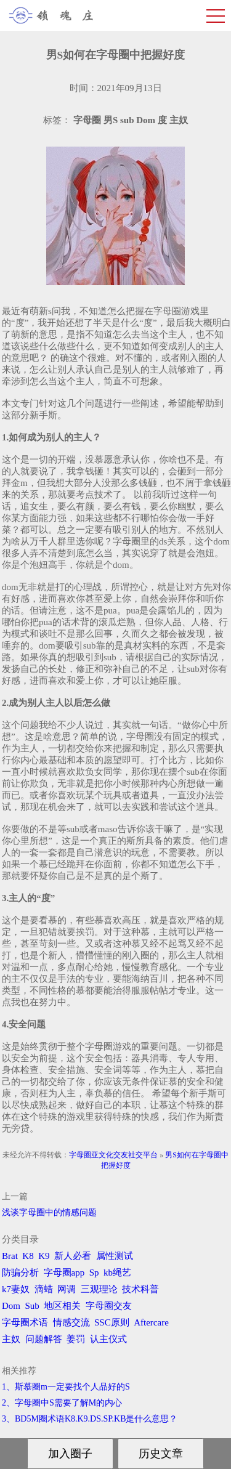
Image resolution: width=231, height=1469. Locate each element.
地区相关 (62, 1306)
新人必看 (72, 1256)
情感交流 (71, 1322)
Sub (32, 1306)
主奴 (11, 1339)
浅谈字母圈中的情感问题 (49, 1212)
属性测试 (114, 1256)
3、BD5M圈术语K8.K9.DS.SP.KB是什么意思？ (89, 1418)
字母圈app (64, 1272)
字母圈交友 (109, 1306)
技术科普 (140, 1289)
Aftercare (151, 1322)
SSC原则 (111, 1322)
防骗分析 (20, 1272)
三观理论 (99, 1289)
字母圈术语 (25, 1322)
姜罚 (76, 1339)
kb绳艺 (117, 1272)
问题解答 (43, 1339)
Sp (94, 1272)
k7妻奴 (16, 1289)
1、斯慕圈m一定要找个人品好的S (66, 1386)
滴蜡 (43, 1289)
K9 (43, 1256)
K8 (27, 1256)
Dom (11, 1306)
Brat (10, 1256)
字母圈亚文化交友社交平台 (113, 1155)
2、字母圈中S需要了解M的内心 (62, 1402)
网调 (66, 1289)
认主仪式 (108, 1339)
